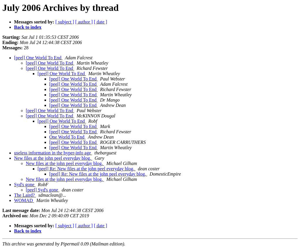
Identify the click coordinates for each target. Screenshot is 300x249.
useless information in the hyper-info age (53, 152)
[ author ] (84, 21)
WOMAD (24, 200)
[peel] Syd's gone (42, 189)
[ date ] (100, 21)
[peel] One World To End (38, 57)
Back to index (27, 27)
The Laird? (25, 195)
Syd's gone (24, 184)
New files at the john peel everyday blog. (53, 158)
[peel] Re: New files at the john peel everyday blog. (87, 168)
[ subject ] (64, 21)
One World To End (67, 136)
